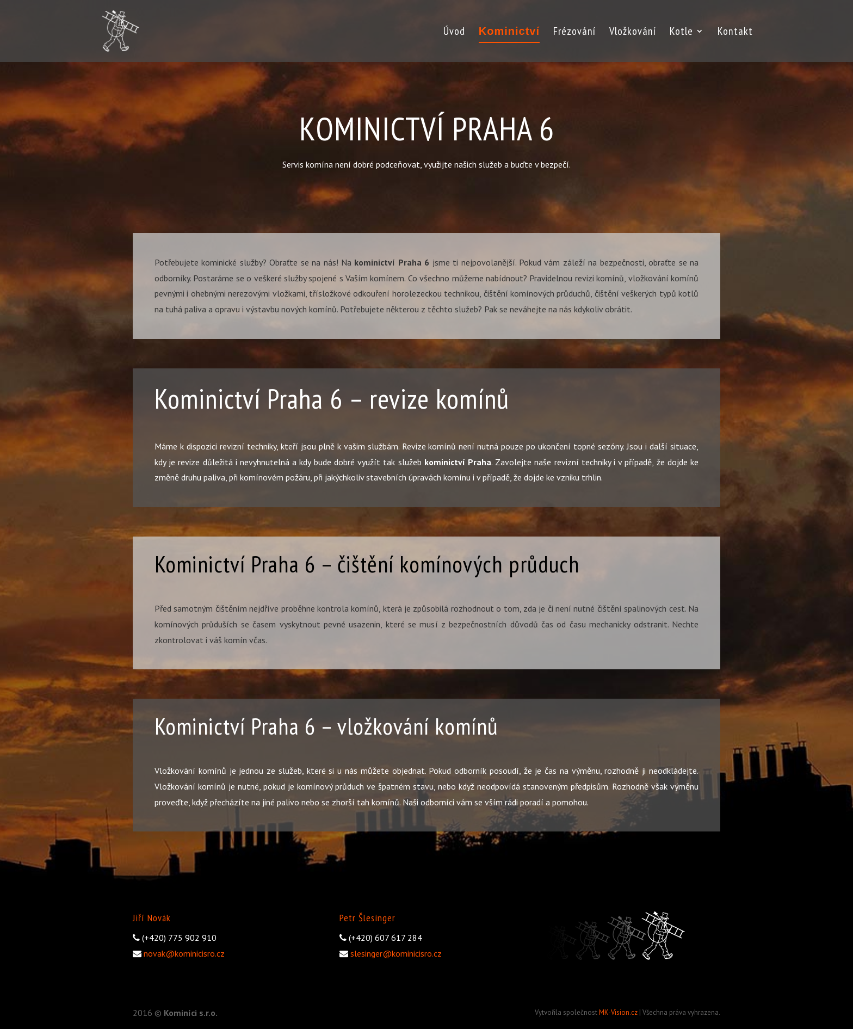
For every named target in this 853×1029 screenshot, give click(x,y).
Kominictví (509, 32)
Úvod (454, 32)
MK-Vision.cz (618, 1012)
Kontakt (735, 32)
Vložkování (632, 32)
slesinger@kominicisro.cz (396, 953)
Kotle (681, 32)
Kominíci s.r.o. (191, 1012)
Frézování (574, 32)
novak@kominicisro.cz (184, 953)
